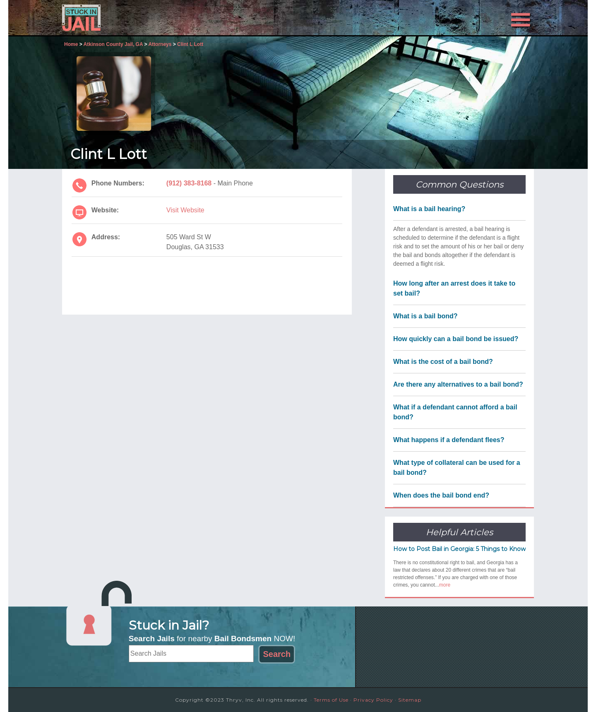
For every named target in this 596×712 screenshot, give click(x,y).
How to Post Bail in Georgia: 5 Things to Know (459, 549)
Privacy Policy (373, 700)
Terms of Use (331, 700)
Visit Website (185, 210)
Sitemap (409, 700)
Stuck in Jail (136, 18)
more (444, 585)
